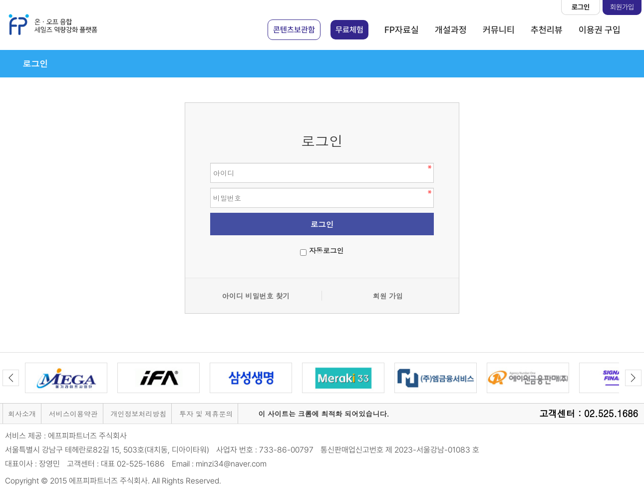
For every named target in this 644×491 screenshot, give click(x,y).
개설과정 (451, 29)
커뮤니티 (499, 29)
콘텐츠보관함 (294, 29)
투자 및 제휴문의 (206, 414)
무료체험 (349, 29)
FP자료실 (401, 29)
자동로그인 (326, 250)
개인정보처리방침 (138, 414)
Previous (10, 378)
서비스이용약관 (73, 414)
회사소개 (22, 414)
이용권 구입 (600, 29)
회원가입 (622, 7)
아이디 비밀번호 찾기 (256, 296)
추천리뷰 (547, 29)
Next (633, 378)
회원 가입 (388, 296)
